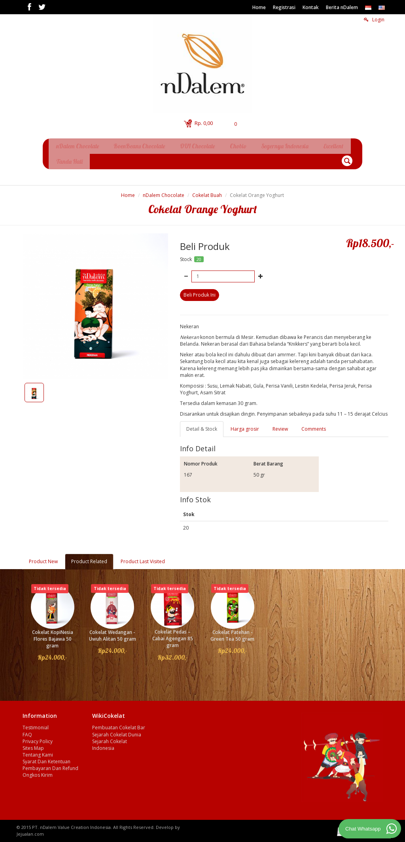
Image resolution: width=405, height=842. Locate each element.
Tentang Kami (38, 751)
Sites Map (33, 745)
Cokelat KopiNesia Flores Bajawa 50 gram (52, 636)
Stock (186, 256)
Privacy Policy (38, 738)
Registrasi (284, 7)
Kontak (311, 7)
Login (374, 19)
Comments (313, 425)
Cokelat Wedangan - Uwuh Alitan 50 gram (112, 632)
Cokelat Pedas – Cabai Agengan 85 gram (172, 635)
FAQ (27, 731)
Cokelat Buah (207, 192)
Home (259, 7)
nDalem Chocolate (163, 192)
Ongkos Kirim (38, 771)
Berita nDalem (342, 7)
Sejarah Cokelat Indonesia (109, 741)
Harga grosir (245, 425)
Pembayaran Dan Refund (50, 765)
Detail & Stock (201, 425)
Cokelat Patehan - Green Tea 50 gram (232, 632)
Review (280, 425)
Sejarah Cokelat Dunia (116, 731)
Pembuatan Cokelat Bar (118, 724)
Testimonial (36, 724)
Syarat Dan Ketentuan (46, 758)
